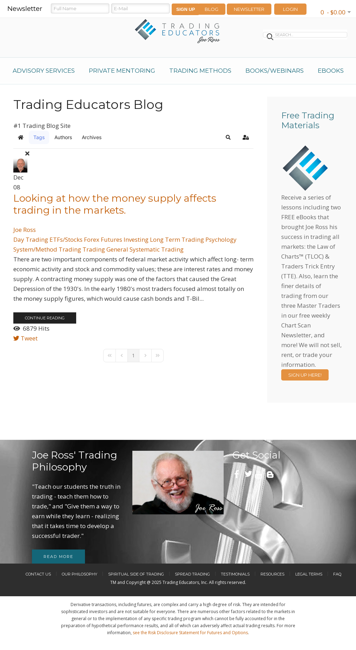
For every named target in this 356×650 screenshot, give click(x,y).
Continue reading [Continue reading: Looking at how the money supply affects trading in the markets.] (45, 318)
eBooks (331, 70)
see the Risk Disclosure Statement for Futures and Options (190, 633)
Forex (91, 239)
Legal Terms (308, 574)
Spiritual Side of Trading (136, 574)
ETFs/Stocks (66, 239)
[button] (228, 137)
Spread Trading (192, 574)
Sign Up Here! (305, 375)
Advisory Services (44, 70)
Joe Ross (24, 230)
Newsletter (249, 9)
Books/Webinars (274, 70)
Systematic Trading (157, 249)
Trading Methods (200, 70)
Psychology (221, 239)
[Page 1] (133, 355)
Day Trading (30, 239)
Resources (272, 574)
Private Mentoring (122, 70)
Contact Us (38, 574)
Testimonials (235, 574)
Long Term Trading (177, 239)
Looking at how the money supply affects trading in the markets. (114, 204)
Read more (58, 556)
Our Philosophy (79, 574)
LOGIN (290, 9)
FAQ (337, 574)
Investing (136, 239)
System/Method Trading (47, 249)
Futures (111, 239)
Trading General (105, 249)
